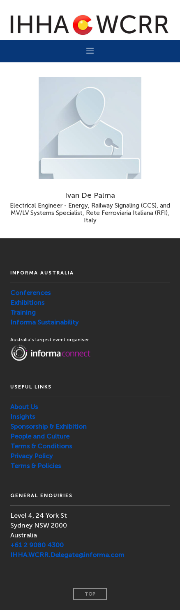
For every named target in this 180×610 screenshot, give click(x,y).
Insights (22, 416)
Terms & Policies (35, 466)
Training (23, 312)
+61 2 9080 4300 (37, 545)
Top (90, 594)
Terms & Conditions (41, 446)
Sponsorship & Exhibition (48, 426)
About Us (24, 407)
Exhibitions (27, 302)
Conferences (30, 293)
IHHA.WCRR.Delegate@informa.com (67, 555)
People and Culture (39, 436)
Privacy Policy (31, 456)
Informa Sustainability (44, 322)
